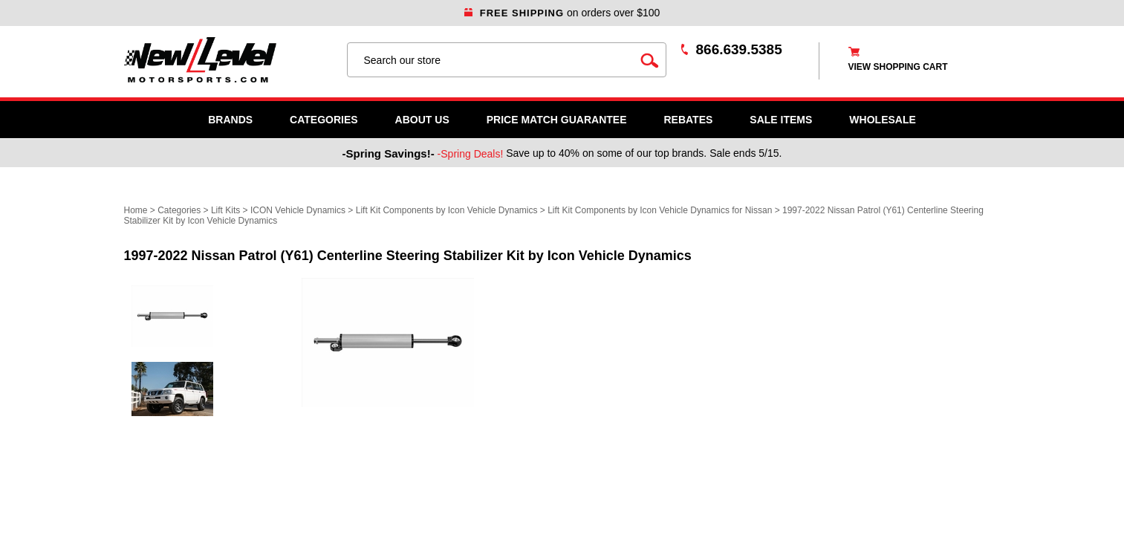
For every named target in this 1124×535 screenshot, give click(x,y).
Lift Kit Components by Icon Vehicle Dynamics (447, 210)
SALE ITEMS (781, 120)
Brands (230, 120)
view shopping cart (898, 67)
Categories (324, 120)
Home (136, 210)
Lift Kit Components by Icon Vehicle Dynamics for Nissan (660, 210)
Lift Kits (225, 210)
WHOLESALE (882, 120)
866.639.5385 (739, 49)
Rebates (687, 120)
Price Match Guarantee (557, 120)
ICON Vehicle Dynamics (297, 210)
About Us (422, 120)
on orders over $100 (562, 13)
